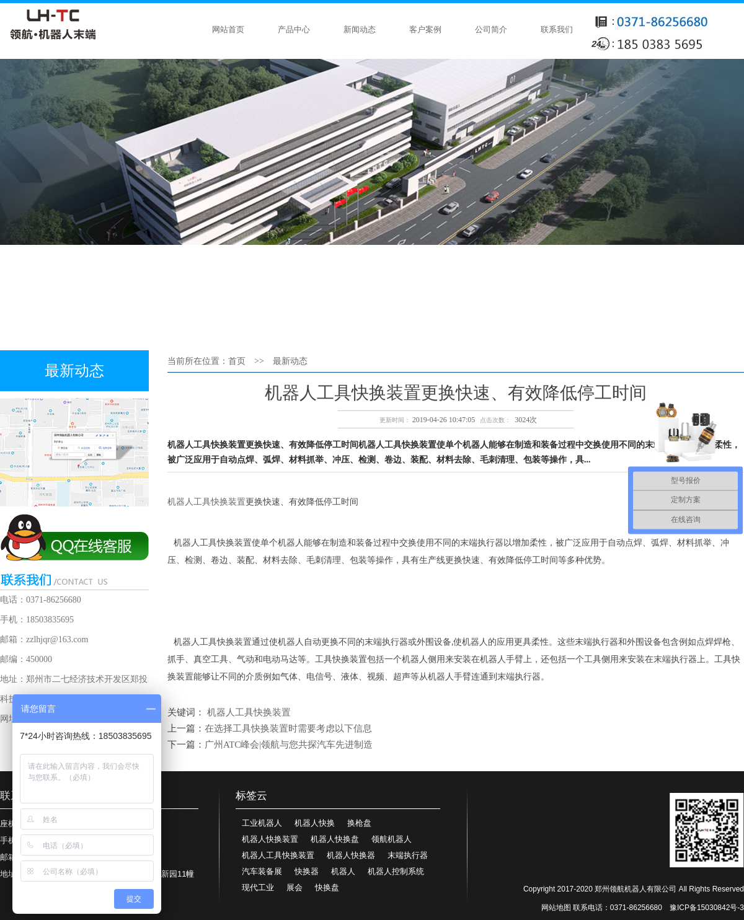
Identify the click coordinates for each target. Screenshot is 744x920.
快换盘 (327, 887)
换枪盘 (359, 823)
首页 (237, 361)
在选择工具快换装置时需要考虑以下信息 (288, 728)
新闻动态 (359, 29)
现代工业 (258, 887)
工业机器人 (262, 823)
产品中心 (294, 29)
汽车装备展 (262, 871)
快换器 (306, 871)
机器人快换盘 (335, 839)
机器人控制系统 (396, 871)
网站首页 (228, 29)
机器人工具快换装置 (206, 501)
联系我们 (557, 29)
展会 (294, 887)
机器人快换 (314, 823)
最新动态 (290, 361)
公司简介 (491, 29)
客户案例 (425, 29)
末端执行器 (408, 855)
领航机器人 (391, 839)
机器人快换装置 (270, 839)
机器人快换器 (351, 855)
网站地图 (556, 907)
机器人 (343, 871)
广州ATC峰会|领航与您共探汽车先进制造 (289, 745)
